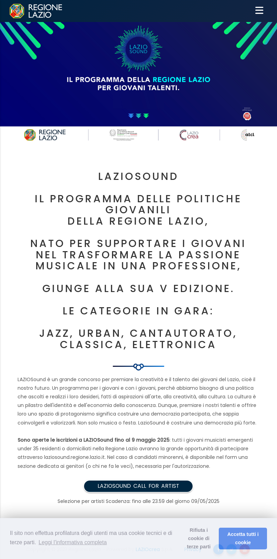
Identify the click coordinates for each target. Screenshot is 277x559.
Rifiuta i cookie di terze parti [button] (199, 538)
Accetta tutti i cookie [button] (243, 538)
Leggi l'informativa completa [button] (73, 542)
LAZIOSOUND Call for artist (138, 486)
